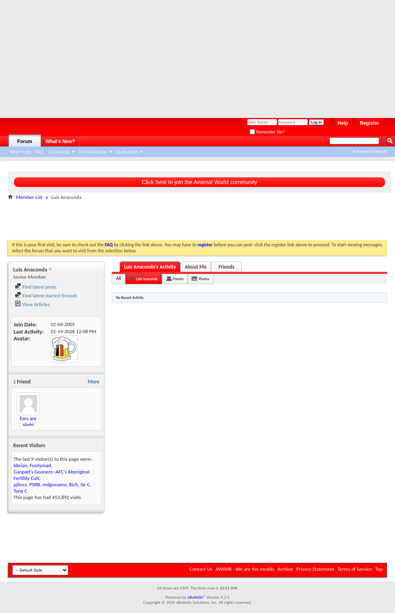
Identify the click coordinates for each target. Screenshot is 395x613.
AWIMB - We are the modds (244, 569)
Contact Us (201, 569)
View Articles (32, 304)
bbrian (20, 465)
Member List (29, 197)
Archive (285, 569)
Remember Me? (267, 132)
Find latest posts (36, 287)
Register (369, 123)
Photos (204, 279)
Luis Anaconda (147, 279)
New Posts (20, 151)
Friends (226, 267)
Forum (24, 141)
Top (379, 569)
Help (343, 123)
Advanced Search (369, 151)
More (93, 382)
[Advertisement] (143, 56)
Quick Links (127, 151)
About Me (195, 267)
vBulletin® (196, 597)
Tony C (20, 491)
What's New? (60, 141)
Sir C (85, 484)
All (118, 278)
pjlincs (20, 484)
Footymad (40, 465)
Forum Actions (93, 151)
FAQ (39, 151)
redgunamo (54, 484)
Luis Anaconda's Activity (150, 267)
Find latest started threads (46, 296)
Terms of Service (355, 569)
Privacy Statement (315, 569)
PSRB (35, 484)
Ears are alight (28, 421)
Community (59, 151)
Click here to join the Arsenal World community (199, 182)
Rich (73, 484)
